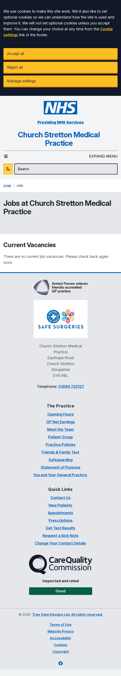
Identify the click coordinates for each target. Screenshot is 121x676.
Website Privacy (60, 631)
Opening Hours (60, 414)
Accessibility (60, 638)
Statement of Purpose (60, 467)
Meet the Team (60, 429)
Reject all (15, 67)
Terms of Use (60, 624)
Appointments (60, 513)
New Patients (60, 505)
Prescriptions (61, 520)
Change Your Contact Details (60, 543)
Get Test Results (60, 528)
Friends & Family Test (60, 452)
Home (7, 185)
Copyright (60, 651)
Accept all (15, 53)
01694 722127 (71, 386)
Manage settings (21, 81)
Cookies (60, 645)
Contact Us (61, 497)
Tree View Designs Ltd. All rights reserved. (67, 614)
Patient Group (60, 437)
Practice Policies (61, 444)
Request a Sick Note (60, 535)
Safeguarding (61, 460)
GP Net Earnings (60, 422)
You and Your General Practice (60, 475)
